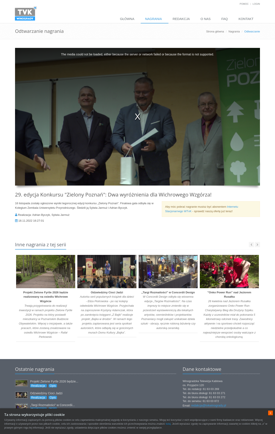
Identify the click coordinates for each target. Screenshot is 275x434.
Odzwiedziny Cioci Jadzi (46, 393)
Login (256, 4)
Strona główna (215, 31)
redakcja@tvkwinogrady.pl (208, 405)
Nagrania (153, 19)
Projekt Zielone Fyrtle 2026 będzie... (54, 381)
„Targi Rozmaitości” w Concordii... (52, 405)
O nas (206, 19)
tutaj (168, 423)
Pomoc (244, 4)
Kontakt (246, 19)
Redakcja (181, 19)
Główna (127, 19)
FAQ (224, 19)
